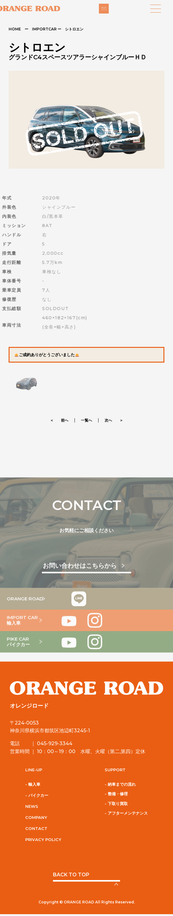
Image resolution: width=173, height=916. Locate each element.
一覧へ (86, 420)
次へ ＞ (114, 420)
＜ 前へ (59, 420)
